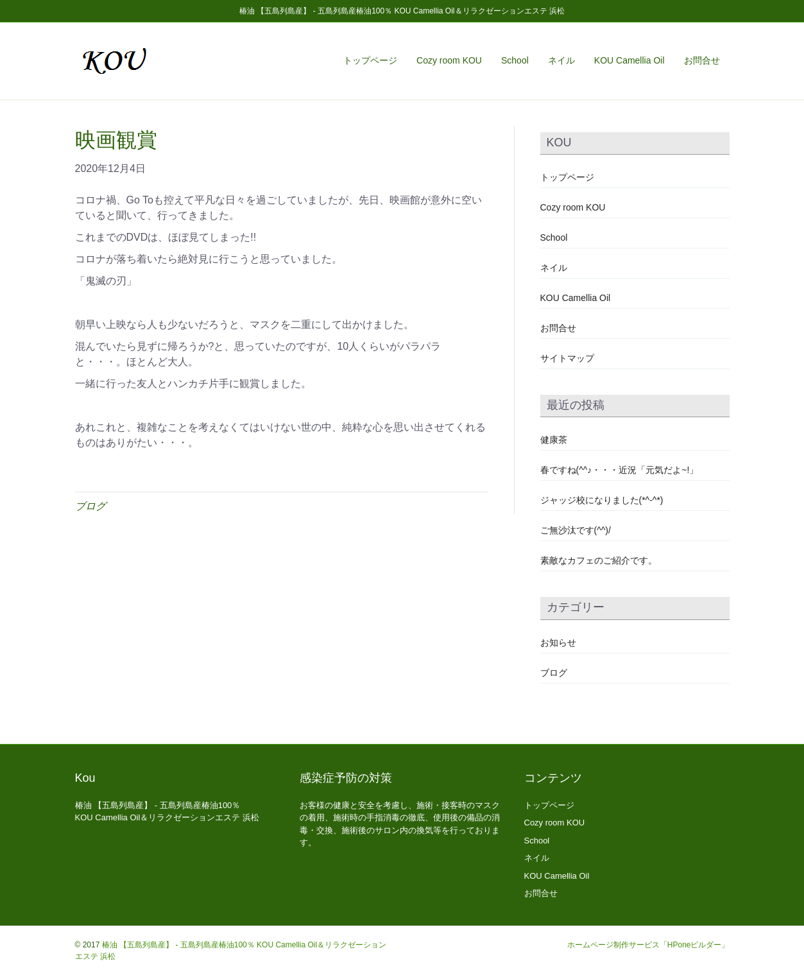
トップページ (370, 60)
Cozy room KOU (449, 60)
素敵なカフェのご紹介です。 (598, 560)
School (515, 60)
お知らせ (558, 642)
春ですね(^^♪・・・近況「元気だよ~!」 (619, 470)
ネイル (561, 60)
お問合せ (702, 60)
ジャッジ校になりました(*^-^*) (601, 500)
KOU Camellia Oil (629, 60)
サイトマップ (567, 358)
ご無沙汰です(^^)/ (575, 530)
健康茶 (553, 440)
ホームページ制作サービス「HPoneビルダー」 (648, 944)
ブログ (90, 506)
